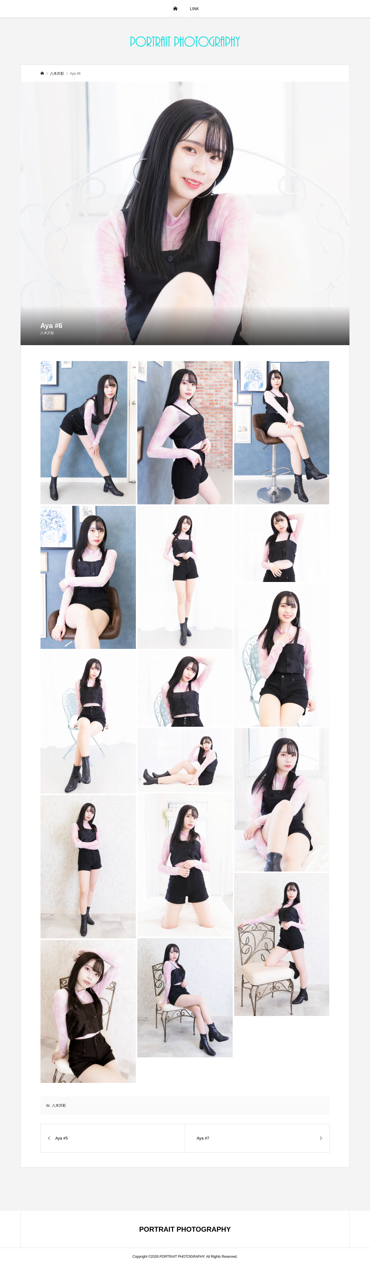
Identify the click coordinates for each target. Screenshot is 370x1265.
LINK (194, 8)
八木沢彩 (47, 333)
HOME (175, 8)
